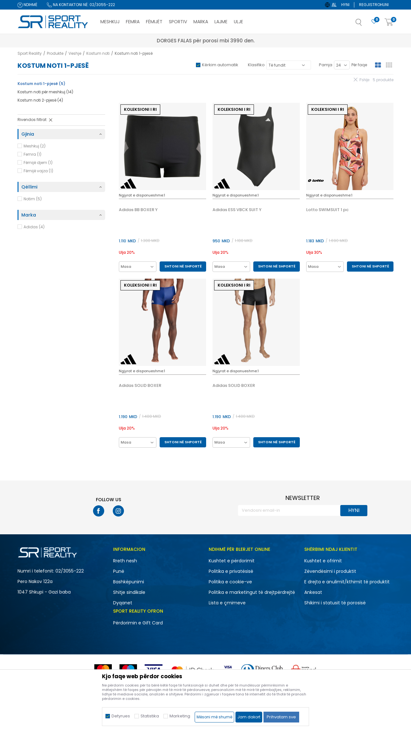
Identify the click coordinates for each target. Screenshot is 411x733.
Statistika (150, 716)
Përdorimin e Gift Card (138, 623)
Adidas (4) (34, 227)
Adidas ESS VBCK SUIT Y (237, 210)
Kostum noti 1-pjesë (41, 83)
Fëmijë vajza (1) (38, 171)
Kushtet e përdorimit (232, 561)
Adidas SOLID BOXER (140, 385)
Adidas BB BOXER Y (138, 210)
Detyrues (121, 716)
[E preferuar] (374, 21)
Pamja (325, 65)
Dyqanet (122, 603)
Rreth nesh (125, 561)
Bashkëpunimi (128, 582)
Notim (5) (33, 199)
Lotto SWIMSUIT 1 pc (327, 210)
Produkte (55, 53)
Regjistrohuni (374, 4)
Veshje (74, 53)
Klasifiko (256, 65)
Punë (118, 571)
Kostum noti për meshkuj (45, 92)
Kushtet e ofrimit (323, 561)
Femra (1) (32, 154)
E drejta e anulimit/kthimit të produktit (347, 582)
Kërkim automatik (220, 65)
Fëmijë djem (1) (38, 162)
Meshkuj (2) (35, 146)
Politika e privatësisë (231, 571)
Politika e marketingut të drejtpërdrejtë (252, 592)
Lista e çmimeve (227, 603)
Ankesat (313, 592)
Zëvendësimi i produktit (330, 571)
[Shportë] (389, 22)
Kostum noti (98, 53)
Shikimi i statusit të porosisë (335, 603)
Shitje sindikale (129, 592)
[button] (365, 24)
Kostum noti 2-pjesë (40, 100)
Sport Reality (30, 53)
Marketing (179, 716)
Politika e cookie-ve (230, 582)
